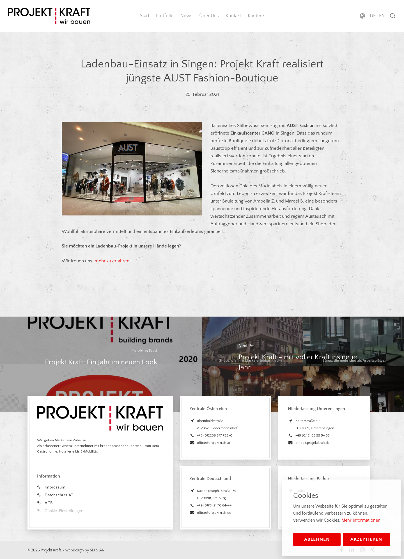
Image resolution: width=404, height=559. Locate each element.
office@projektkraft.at (213, 443)
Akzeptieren (366, 539)
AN (102, 550)
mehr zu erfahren (112, 260)
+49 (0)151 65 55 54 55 (312, 435)
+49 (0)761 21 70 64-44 (214, 505)
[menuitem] (372, 16)
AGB (48, 503)
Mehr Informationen (360, 520)
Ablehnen (317, 539)
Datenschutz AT (59, 495)
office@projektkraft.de (214, 513)
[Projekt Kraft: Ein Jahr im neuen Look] (101, 364)
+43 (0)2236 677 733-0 (214, 435)
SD (92, 550)
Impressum (55, 487)
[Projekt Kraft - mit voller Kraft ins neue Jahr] (303, 364)
